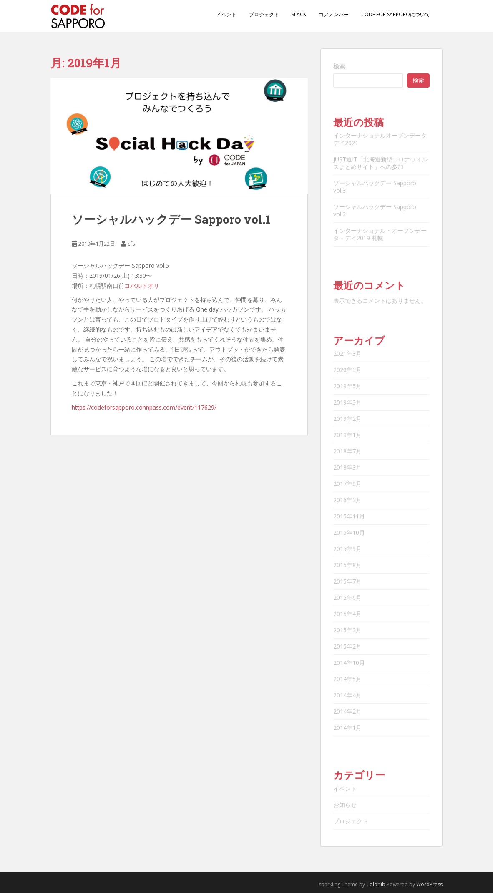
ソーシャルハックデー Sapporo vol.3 (374, 186)
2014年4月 (347, 695)
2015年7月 (347, 581)
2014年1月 (347, 728)
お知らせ (345, 805)
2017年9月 (347, 484)
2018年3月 (347, 467)
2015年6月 (347, 597)
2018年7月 (347, 451)
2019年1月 (347, 435)
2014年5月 (347, 679)
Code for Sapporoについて (395, 14)
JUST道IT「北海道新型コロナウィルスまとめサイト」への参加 (380, 163)
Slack (299, 14)
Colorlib (375, 884)
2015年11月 (349, 516)
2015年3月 (347, 630)
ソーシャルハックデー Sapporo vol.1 (171, 219)
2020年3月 (347, 370)
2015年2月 (347, 646)
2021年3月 (347, 353)
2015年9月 (347, 549)
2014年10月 (349, 663)
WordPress (429, 884)
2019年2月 (347, 419)
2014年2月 (347, 711)
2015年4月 (347, 614)
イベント (226, 14)
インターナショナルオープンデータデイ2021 (380, 139)
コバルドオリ (141, 285)
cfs (131, 243)
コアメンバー (334, 14)
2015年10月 (349, 532)
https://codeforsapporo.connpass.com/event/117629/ (144, 407)
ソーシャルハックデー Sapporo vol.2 (374, 210)
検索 (339, 66)
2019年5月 (347, 386)
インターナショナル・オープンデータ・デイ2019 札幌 (380, 234)
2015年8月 (347, 565)
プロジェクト (264, 14)
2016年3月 (347, 500)
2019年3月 (347, 402)
